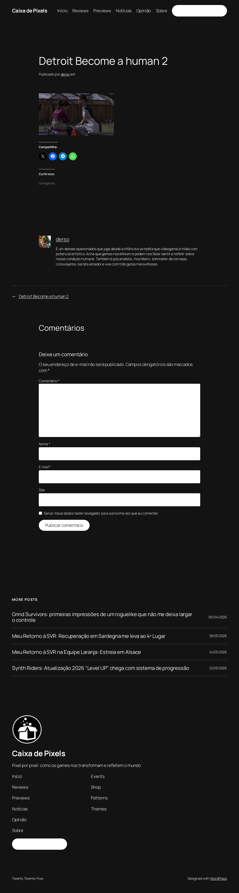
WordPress (218, 878)
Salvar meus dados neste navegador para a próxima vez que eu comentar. (101, 513)
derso (65, 74)
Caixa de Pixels (29, 10)
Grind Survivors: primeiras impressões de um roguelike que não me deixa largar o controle (102, 617)
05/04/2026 (217, 617)
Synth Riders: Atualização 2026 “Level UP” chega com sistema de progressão (100, 668)
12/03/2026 (218, 668)
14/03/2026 (218, 652)
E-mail (45, 467)
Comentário (49, 380)
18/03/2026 (218, 635)
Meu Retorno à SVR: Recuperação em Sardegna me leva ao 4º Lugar (88, 636)
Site (42, 490)
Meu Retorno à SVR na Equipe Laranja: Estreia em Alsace (76, 652)
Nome (44, 443)
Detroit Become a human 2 (44, 296)
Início (62, 11)
